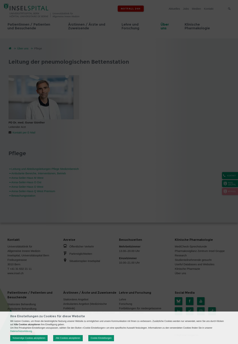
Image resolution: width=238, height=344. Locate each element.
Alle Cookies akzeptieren (68, 338)
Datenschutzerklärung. (21, 331)
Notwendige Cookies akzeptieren (29, 338)
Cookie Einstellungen (101, 338)
